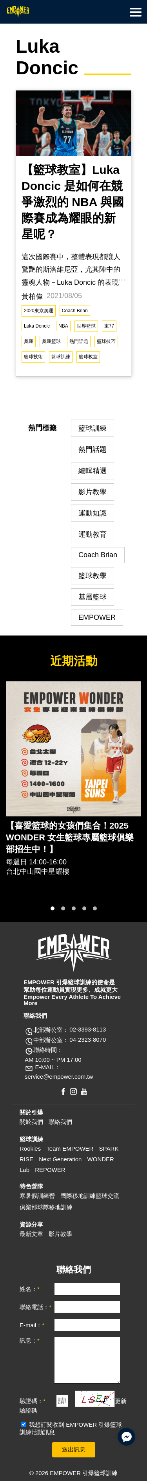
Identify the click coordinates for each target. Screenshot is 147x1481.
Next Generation (60, 1159)
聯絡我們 (60, 1121)
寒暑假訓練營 (37, 1195)
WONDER (100, 1159)
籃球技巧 (106, 341)
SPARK (109, 1148)
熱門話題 (78, 341)
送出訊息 (73, 1449)
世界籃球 (86, 326)
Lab (24, 1169)
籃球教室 (88, 356)
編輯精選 (92, 471)
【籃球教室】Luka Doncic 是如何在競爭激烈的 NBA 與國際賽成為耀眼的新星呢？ (73, 202)
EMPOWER (97, 617)
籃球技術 (33, 356)
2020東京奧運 (38, 310)
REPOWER (50, 1169)
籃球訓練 (60, 356)
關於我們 (31, 1121)
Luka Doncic (37, 326)
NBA (63, 326)
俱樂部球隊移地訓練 (46, 1207)
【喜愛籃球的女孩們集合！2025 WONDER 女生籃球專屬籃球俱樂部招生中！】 (70, 837)
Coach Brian (75, 310)
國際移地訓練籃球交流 (89, 1195)
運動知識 (92, 513)
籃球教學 (92, 576)
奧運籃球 (51, 341)
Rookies (30, 1148)
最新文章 (31, 1233)
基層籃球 (92, 597)
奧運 (28, 341)
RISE (26, 1159)
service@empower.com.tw (59, 1077)
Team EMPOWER (69, 1148)
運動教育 (92, 534)
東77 (109, 326)
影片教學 (92, 492)
